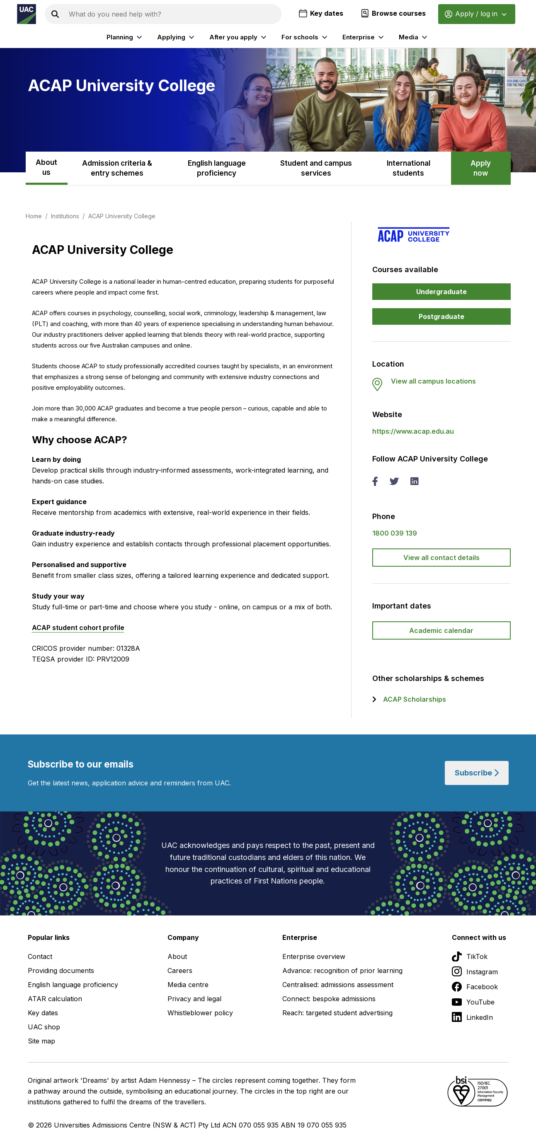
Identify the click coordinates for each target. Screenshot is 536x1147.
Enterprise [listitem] (364, 37)
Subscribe (477, 772)
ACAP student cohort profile (78, 627)
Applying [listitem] (176, 37)
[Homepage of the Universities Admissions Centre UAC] (26, 14)
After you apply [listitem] (239, 37)
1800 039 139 (394, 533)
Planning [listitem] (125, 37)
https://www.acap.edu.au (413, 431)
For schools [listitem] (305, 37)
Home (34, 216)
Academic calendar (441, 630)
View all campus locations (433, 381)
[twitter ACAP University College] (394, 482)
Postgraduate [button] (441, 316)
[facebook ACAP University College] (375, 482)
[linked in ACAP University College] (414, 482)
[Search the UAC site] (173, 14)
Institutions (65, 216)
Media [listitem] (414, 37)
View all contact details (441, 557)
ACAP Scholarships (414, 699)
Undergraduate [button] (441, 291)
